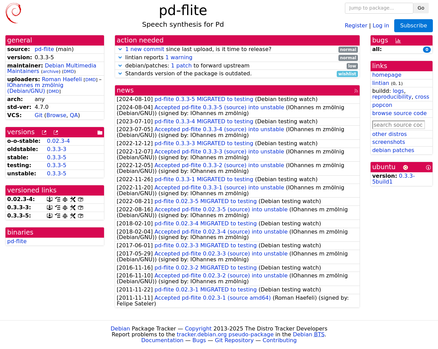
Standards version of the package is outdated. (237, 74)
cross (422, 97)
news (125, 90)
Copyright (198, 328)
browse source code (399, 113)
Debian (120, 328)
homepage (386, 75)
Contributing (280, 340)
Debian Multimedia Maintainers (51, 68)
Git (38, 115)
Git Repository (234, 340)
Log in (381, 25)
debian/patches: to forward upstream (237, 66)
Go (421, 8)
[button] (120, 49)
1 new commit (144, 49)
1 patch (181, 65)
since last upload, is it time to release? (237, 49)
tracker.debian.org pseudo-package (225, 334)
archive (51, 71)
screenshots (388, 142)
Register (356, 25)
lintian (380, 83)
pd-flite (44, 49)
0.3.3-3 (56, 149)
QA (74, 115)
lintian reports (237, 58)
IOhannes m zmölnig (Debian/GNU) (35, 88)
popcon (382, 105)
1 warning (178, 57)
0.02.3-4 (58, 141)
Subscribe (413, 25)
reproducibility (392, 97)
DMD (69, 71)
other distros (389, 134)
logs (398, 91)
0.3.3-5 (56, 157)
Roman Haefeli (62, 79)
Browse (56, 115)
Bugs (199, 340)
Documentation (162, 340)
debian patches (393, 150)
